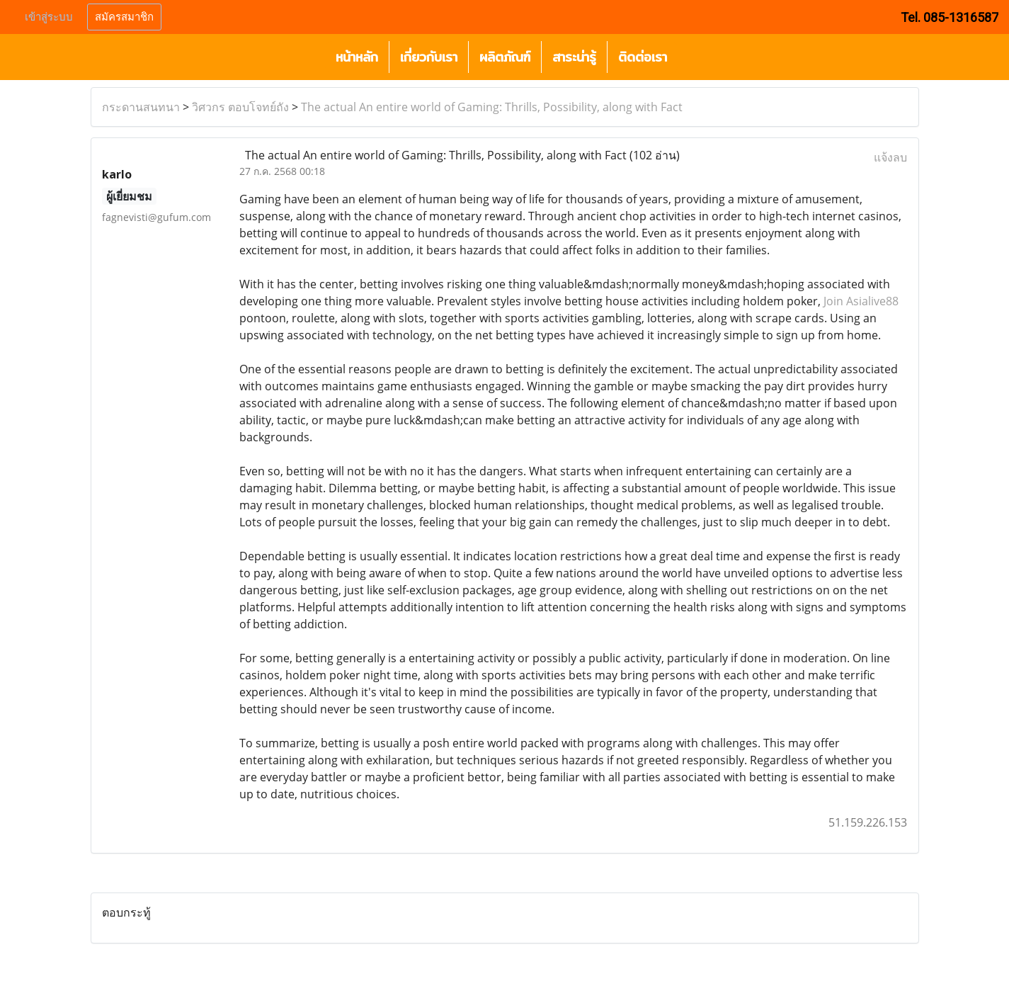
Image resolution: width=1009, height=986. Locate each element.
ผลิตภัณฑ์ (504, 57)
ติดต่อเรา (642, 57)
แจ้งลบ (890, 157)
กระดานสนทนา (141, 107)
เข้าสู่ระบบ (49, 17)
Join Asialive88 (861, 301)
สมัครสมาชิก (124, 17)
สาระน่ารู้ (574, 57)
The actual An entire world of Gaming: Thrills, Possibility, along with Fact (492, 107)
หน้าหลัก (357, 57)
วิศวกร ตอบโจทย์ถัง (240, 107)
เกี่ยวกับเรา (428, 57)
